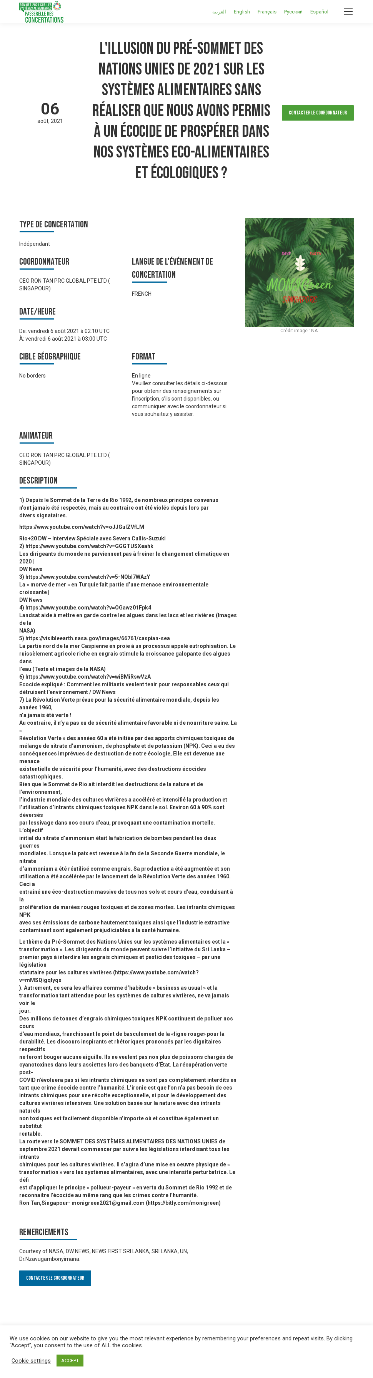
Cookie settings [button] (31, 1360)
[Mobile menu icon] (348, 11)
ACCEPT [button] (70, 1360)
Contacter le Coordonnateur (318, 112)
